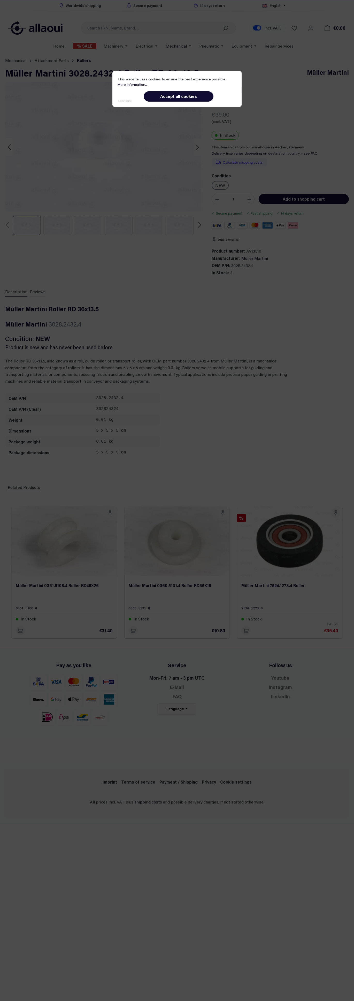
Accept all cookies (178, 96)
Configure (125, 100)
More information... (133, 84)
